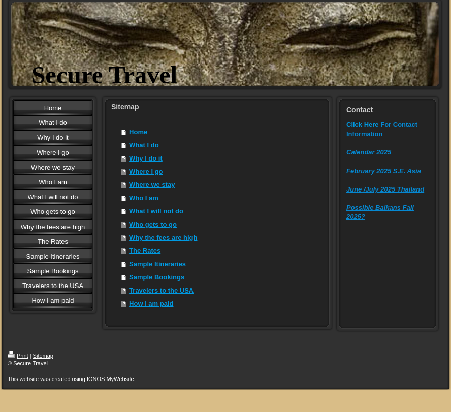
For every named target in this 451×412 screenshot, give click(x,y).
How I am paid (151, 303)
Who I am (143, 198)
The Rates (144, 251)
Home (138, 132)
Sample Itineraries (157, 264)
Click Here (362, 125)
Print (18, 356)
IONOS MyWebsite (110, 379)
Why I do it (146, 158)
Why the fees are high (163, 237)
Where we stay (152, 184)
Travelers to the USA (161, 290)
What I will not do (156, 211)
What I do (144, 145)
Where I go (146, 171)
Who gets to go (153, 224)
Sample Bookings (156, 277)
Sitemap (43, 356)
